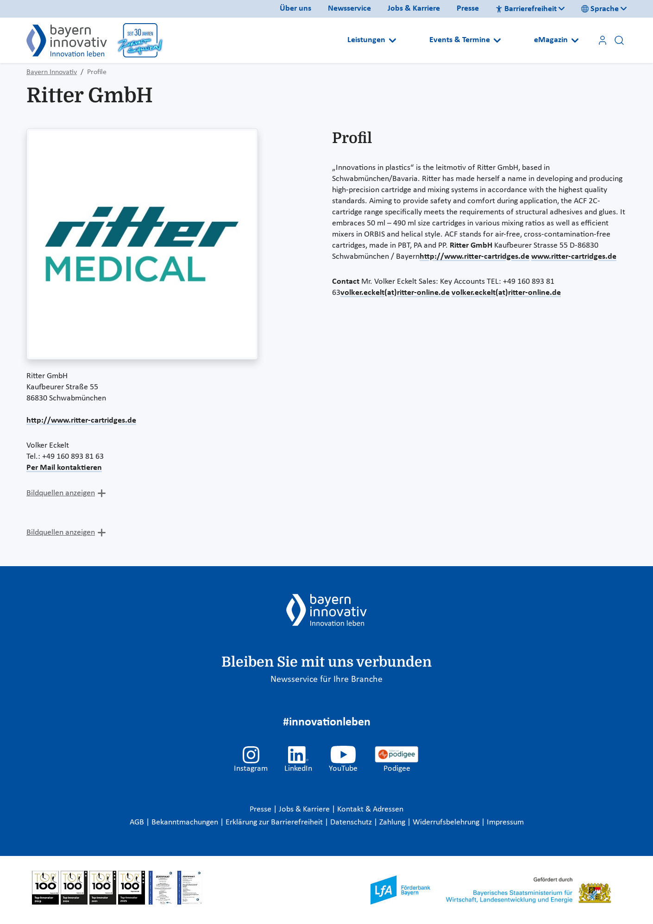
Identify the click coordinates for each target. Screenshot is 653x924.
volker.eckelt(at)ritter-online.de (395, 292)
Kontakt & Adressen (370, 809)
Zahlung (393, 822)
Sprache (600, 9)
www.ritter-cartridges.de (573, 256)
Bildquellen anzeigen (60, 493)
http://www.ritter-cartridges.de (81, 420)
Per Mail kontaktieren (64, 467)
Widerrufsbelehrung (447, 822)
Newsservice (349, 8)
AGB (138, 822)
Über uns (295, 8)
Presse (468, 8)
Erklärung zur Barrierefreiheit (275, 822)
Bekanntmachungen (185, 822)
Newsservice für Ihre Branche (326, 679)
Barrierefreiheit (526, 9)
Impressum (505, 822)
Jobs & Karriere (414, 8)
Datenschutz (352, 822)
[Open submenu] (392, 40)
